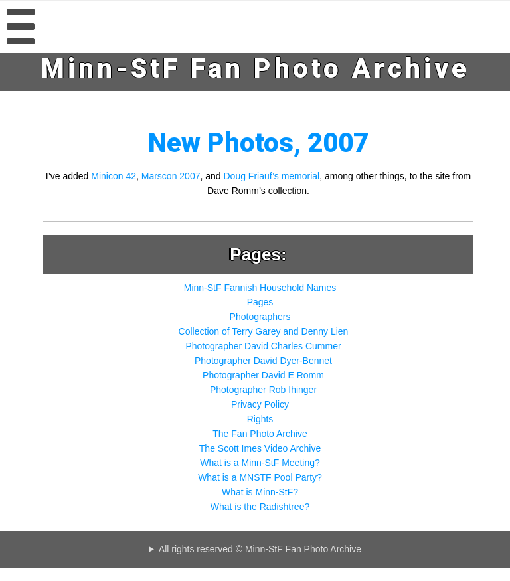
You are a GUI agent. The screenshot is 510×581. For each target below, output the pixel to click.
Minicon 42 (113, 176)
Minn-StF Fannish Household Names (260, 287)
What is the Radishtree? (260, 506)
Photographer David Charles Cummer (263, 346)
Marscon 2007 (171, 176)
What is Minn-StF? (260, 492)
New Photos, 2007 (258, 143)
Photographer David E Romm (263, 375)
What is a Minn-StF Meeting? (260, 462)
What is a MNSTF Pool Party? (260, 477)
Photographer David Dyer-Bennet (263, 360)
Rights (260, 419)
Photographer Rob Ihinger (263, 389)
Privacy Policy (260, 404)
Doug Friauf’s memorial (272, 176)
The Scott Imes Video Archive (260, 448)
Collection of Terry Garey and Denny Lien (264, 331)
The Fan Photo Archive (259, 433)
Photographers (260, 316)
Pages (260, 302)
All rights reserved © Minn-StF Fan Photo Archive (260, 549)
